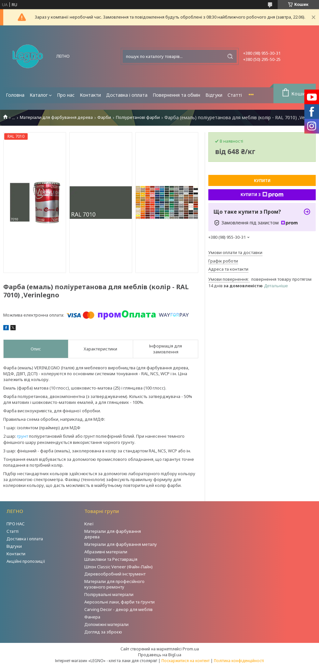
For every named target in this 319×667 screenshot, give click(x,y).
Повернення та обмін (176, 95)
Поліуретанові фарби (138, 117)
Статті (235, 95)
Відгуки (213, 95)
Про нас (66, 95)
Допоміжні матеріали (106, 624)
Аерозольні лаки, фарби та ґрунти (119, 602)
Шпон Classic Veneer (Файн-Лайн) (118, 567)
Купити (262, 180)
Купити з (262, 195)
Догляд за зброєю (103, 632)
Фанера (92, 617)
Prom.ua (191, 649)
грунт (22, 436)
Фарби (104, 117)
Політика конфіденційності (239, 660)
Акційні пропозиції (26, 561)
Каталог (39, 95)
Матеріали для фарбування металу (120, 544)
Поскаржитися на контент (185, 660)
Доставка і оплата (126, 95)
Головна (15, 95)
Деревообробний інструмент (115, 574)
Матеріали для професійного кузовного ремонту (114, 584)
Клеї (89, 524)
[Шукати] (230, 56)
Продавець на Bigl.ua (159, 655)
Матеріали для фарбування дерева (56, 117)
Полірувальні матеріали (108, 594)
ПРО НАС (16, 524)
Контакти (90, 95)
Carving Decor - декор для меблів (118, 609)
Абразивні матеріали (105, 552)
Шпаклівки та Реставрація (110, 559)
